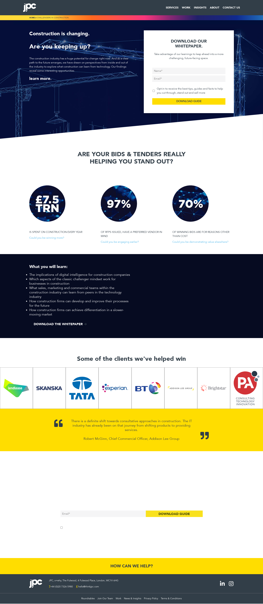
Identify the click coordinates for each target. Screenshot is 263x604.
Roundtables (88, 598)
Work (186, 7)
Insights (200, 7)
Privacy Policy (151, 598)
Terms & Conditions (171, 598)
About (214, 7)
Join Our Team (105, 598)
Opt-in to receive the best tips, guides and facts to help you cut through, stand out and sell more (190, 90)
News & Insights (132, 598)
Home (32, 18)
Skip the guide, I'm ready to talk (131, 537)
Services (172, 7)
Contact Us (231, 7)
